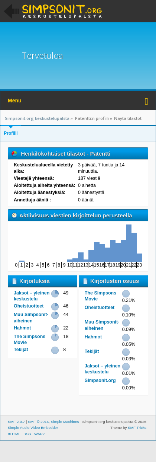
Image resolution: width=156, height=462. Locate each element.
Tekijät (21, 349)
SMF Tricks (137, 428)
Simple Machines (65, 422)
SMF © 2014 (38, 422)
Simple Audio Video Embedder (33, 428)
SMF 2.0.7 (16, 422)
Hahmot (22, 328)
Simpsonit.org (100, 380)
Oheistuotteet (28, 306)
